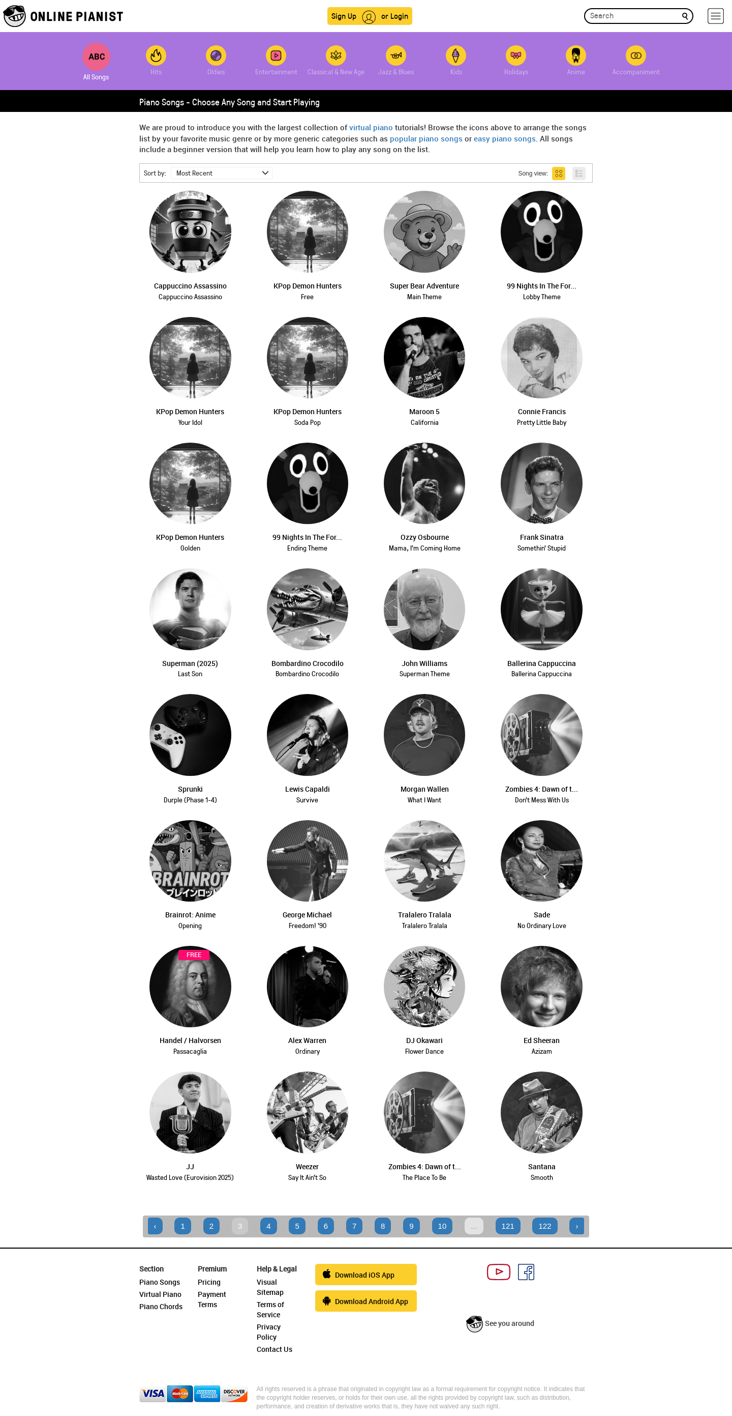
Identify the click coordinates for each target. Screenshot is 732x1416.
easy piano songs (505, 138)
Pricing (209, 1282)
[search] (685, 15)
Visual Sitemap (270, 1287)
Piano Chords (160, 1306)
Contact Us (274, 1349)
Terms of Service (270, 1309)
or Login (394, 15)
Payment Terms (212, 1299)
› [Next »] (576, 1226)
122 (544, 1226)
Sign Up (343, 15)
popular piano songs (426, 138)
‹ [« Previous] (155, 1226)
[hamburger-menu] (716, 16)
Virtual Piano (160, 1294)
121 (508, 1226)
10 (442, 1226)
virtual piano (371, 127)
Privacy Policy (269, 1332)
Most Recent (222, 173)
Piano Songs (159, 1282)
